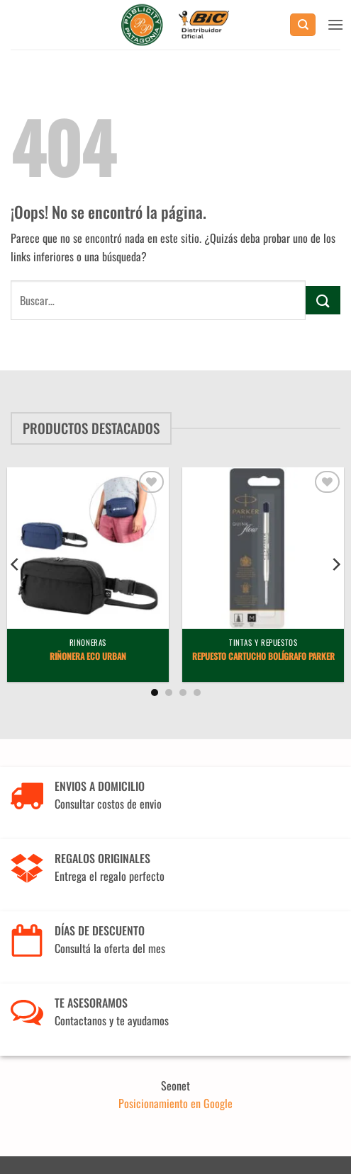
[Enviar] (323, 300)
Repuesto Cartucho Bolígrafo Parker (263, 656)
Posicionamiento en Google (175, 1103)
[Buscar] (303, 25)
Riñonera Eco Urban (88, 656)
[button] (335, 24)
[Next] (335, 564)
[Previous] (15, 564)
